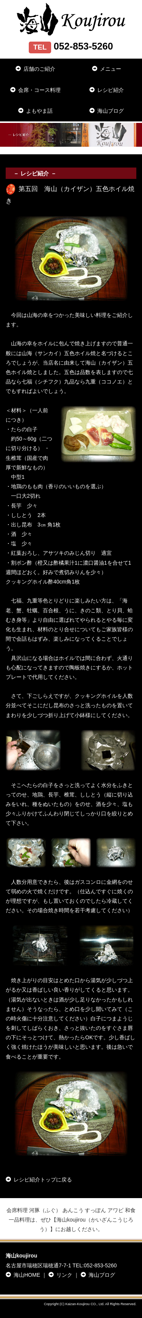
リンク (60, 1275)
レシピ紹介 (106, 90)
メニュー (106, 69)
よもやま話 (35, 111)
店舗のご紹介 (35, 69)
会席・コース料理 (35, 90)
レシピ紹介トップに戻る (39, 1180)
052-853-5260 (100, 1265)
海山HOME (23, 1275)
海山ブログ (106, 111)
